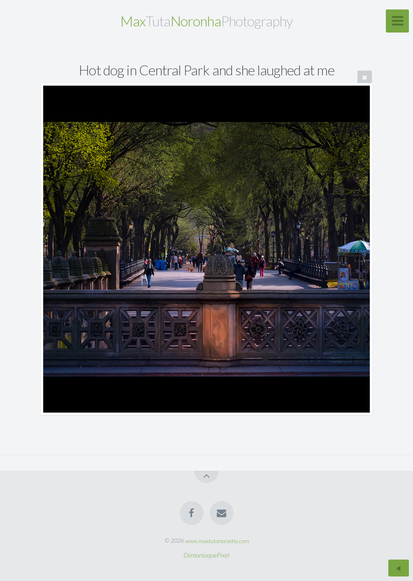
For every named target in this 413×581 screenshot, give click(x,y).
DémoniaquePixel (206, 555)
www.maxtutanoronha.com (217, 540)
